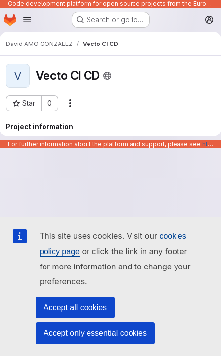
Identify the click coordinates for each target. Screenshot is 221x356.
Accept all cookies (75, 307)
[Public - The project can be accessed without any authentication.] (107, 76)
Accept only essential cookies (95, 333)
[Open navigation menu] (27, 20)
